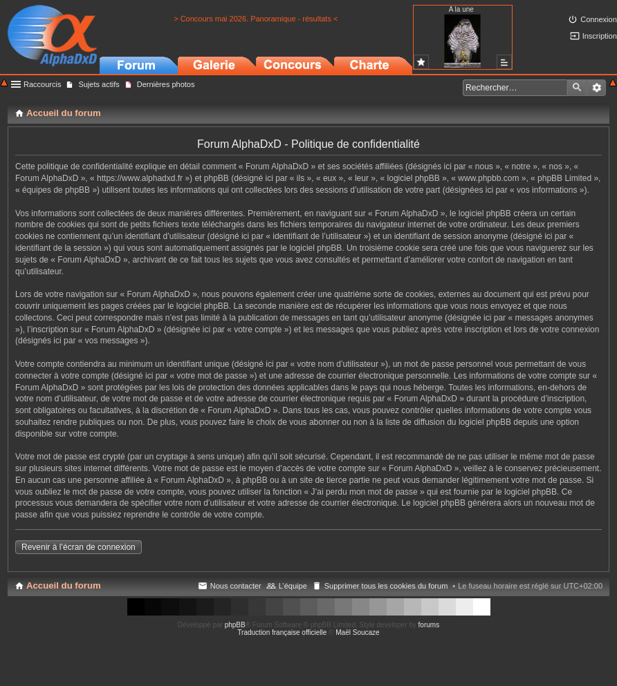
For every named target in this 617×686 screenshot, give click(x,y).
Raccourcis (42, 84)
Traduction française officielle (281, 632)
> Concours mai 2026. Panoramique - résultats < (256, 19)
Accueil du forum (63, 585)
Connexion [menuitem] (598, 19)
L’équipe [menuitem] (293, 586)
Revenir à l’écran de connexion (78, 547)
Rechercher (577, 87)
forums (429, 625)
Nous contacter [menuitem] (235, 586)
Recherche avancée (596, 87)
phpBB (235, 625)
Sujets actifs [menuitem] (98, 84)
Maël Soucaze (357, 632)
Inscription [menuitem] (599, 36)
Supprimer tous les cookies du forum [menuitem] (386, 586)
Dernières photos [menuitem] (166, 84)
